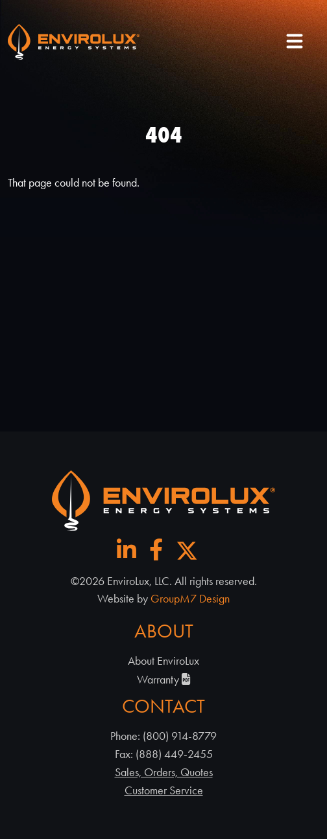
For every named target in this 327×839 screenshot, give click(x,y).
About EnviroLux (163, 661)
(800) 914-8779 (180, 736)
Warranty (164, 679)
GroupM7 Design (190, 599)
